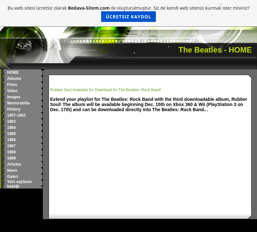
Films (12, 84)
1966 (11, 140)
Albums (14, 78)
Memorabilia (18, 103)
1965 (11, 133)
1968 (11, 152)
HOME (13, 72)
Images (13, 97)
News (12, 170)
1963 (11, 121)
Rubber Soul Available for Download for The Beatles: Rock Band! (105, 90)
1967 (11, 146)
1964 (11, 127)
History (13, 109)
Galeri (12, 176)
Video (12, 91)
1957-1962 (16, 115)
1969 (11, 158)
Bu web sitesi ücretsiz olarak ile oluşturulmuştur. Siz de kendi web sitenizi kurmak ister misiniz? (129, 13)
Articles (14, 164)
